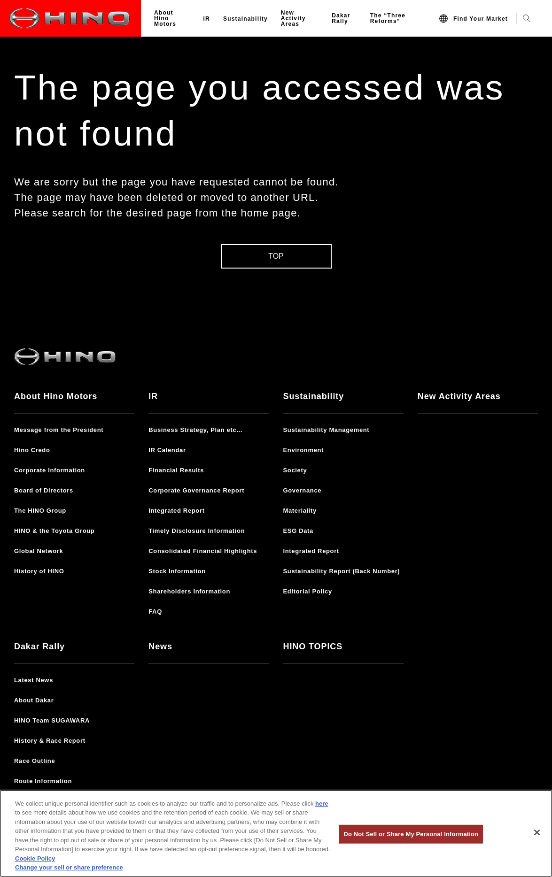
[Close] (537, 832)
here (321, 803)
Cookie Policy (35, 858)
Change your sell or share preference (69, 867)
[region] (276, 833)
